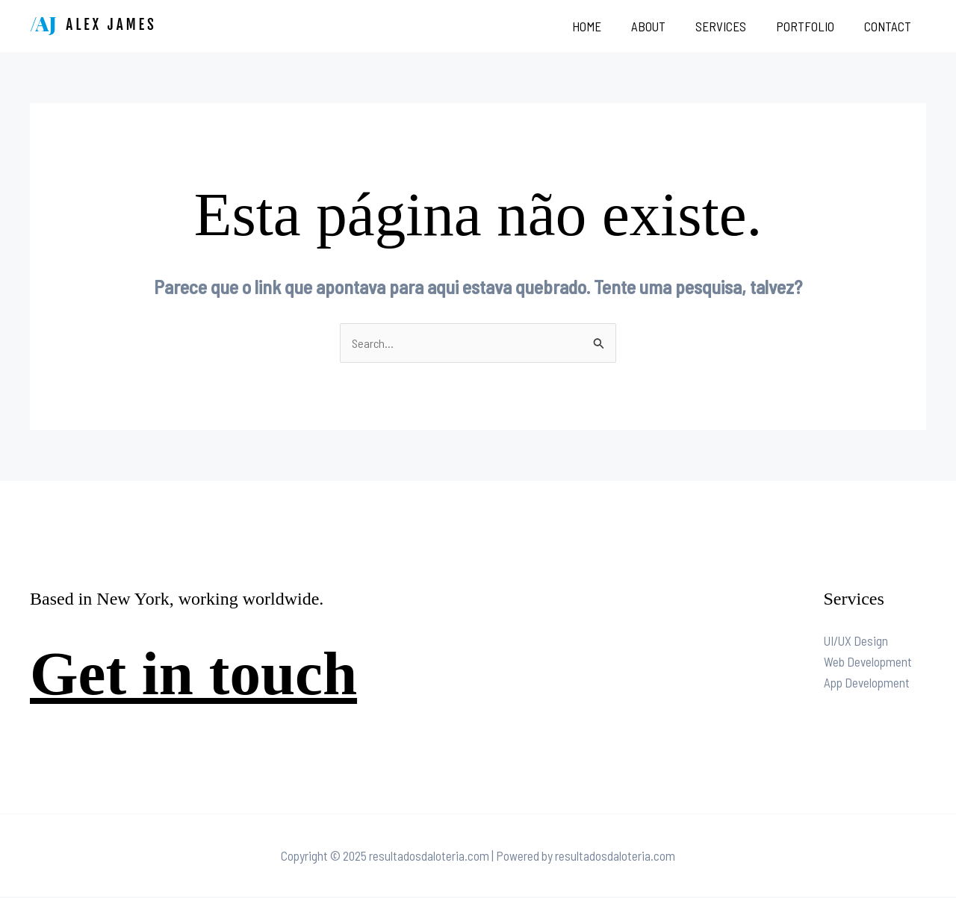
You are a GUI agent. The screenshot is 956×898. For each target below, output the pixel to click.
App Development (867, 683)
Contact (889, 26)
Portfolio (812, 26)
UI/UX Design (856, 641)
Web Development (868, 662)
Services (732, 26)
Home (606, 26)
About (664, 26)
